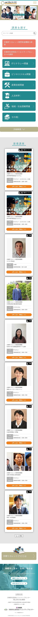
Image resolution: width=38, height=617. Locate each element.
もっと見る (19, 536)
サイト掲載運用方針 (19, 612)
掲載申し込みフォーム (17, 578)
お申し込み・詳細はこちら (19, 186)
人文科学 (12, 95)
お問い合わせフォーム (17, 583)
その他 (11, 117)
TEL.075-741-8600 (19, 599)
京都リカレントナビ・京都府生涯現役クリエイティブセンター (9, 3)
